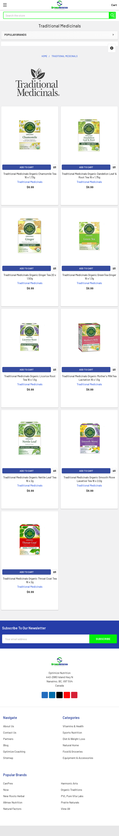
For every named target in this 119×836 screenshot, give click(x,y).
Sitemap (8, 757)
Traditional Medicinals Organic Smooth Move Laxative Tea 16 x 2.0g (89, 479)
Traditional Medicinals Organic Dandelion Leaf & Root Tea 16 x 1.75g (89, 175)
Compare (54, 167)
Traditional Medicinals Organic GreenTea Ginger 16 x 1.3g (89, 276)
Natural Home (71, 745)
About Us (8, 726)
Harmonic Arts (69, 783)
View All (65, 808)
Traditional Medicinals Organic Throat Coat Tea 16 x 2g (30, 580)
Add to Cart (27, 167)
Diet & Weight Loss (74, 738)
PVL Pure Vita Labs (72, 796)
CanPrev (8, 783)
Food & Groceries (73, 751)
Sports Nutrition (72, 732)
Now (6, 789)
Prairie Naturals (70, 802)
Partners (8, 738)
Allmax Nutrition (12, 802)
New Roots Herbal (13, 796)
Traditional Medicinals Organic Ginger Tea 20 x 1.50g (30, 276)
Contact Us (9, 732)
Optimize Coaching (14, 751)
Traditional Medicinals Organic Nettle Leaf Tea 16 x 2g (29, 479)
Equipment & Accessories (78, 757)
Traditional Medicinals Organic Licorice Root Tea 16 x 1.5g (29, 377)
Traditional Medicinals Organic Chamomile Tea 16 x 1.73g (29, 175)
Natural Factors (12, 808)
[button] (112, 48)
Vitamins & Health (73, 726)
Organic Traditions (71, 789)
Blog (5, 745)
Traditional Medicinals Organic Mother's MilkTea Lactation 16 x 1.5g (89, 377)
